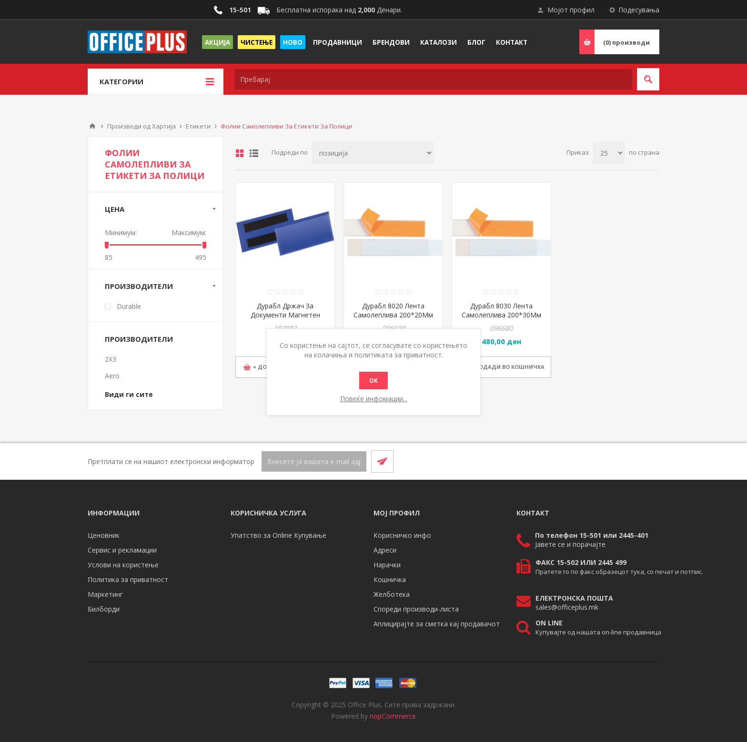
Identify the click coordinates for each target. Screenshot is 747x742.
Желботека (392, 594)
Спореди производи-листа (416, 608)
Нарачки (387, 564)
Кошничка (390, 579)
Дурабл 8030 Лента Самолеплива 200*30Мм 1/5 (501, 314)
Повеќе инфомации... (373, 398)
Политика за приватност (128, 579)
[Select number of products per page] (609, 153)
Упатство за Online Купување (278, 535)
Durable (129, 306)
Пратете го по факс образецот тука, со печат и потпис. (619, 571)
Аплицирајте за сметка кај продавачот (437, 623)
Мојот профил (571, 9)
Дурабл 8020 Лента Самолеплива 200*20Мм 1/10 (393, 314)
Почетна (92, 126)
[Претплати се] (314, 461)
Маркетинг (105, 594)
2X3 (110, 359)
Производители (139, 286)
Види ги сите (129, 394)
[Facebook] (625, 461)
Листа (254, 153)
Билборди (104, 608)
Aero (112, 375)
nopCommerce (393, 716)
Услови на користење (123, 564)
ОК (373, 380)
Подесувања (638, 9)
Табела (239, 153)
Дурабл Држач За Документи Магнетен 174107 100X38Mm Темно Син (285, 319)
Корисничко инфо (402, 535)
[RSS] (648, 461)
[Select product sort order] (373, 153)
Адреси (385, 549)
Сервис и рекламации (122, 549)
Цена (114, 209)
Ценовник (104, 535)
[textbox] (433, 79)
